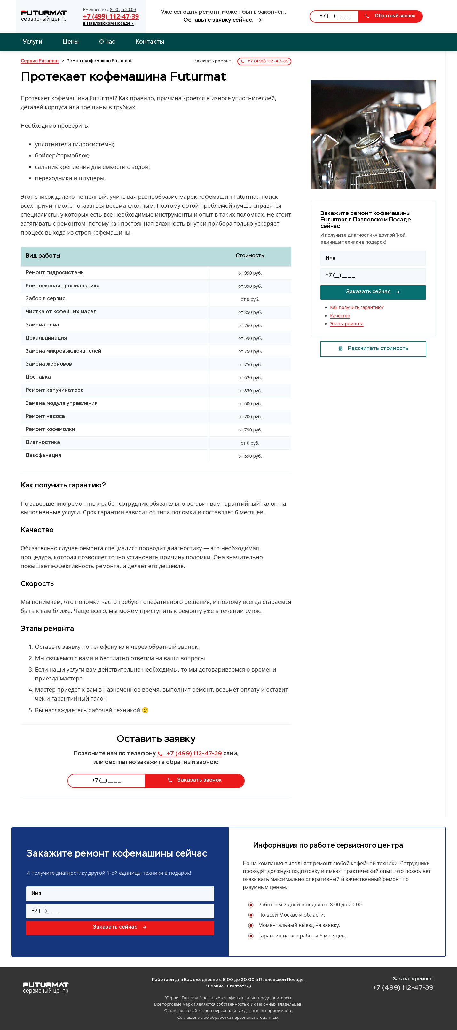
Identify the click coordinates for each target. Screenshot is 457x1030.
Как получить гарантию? (356, 307)
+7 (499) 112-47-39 (111, 16)
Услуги (32, 42)
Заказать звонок (195, 780)
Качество (340, 315)
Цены (71, 42)
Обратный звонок (390, 16)
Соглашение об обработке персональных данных (227, 1017)
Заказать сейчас (373, 291)
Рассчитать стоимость (373, 348)
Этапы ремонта (347, 323)
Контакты (150, 42)
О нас (107, 42)
